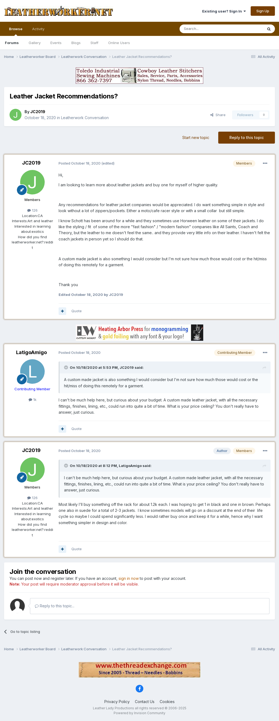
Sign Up (262, 11)
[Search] (207, 28)
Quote (76, 311)
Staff (94, 43)
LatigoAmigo (31, 352)
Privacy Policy (117, 701)
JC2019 (31, 163)
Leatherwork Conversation (85, 117)
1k (33, 399)
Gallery (35, 43)
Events (56, 43)
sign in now (129, 578)
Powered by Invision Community (139, 713)
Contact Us (144, 701)
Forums (12, 43)
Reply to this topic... (54, 606)
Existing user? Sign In (224, 11)
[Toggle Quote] (66, 367)
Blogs (76, 43)
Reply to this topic (246, 137)
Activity (38, 29)
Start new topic (195, 137)
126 (32, 210)
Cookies (167, 701)
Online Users (119, 43)
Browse (15, 31)
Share (218, 115)
